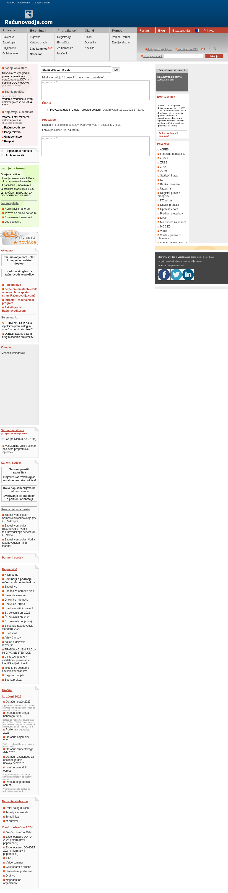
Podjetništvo (11, 132)
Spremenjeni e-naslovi (17, 217)
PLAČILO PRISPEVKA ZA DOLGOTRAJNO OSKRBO (16, 194)
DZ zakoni (165, 200)
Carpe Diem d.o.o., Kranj (18, 439)
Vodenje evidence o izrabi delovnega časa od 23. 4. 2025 (17, 102)
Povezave (9, 37)
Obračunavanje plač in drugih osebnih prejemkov (17, 335)
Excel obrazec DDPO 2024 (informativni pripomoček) (17, 840)
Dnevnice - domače (15, 599)
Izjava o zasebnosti (183, 261)
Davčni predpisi (168, 204)
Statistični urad (168, 175)
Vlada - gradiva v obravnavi (169, 237)
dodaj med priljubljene (158, 49)
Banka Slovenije (169, 184)
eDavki (163, 158)
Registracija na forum (16, 208)
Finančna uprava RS (171, 153)
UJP (161, 180)
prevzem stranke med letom (19, 188)
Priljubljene (9, 48)
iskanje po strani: (152, 56)
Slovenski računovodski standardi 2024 (17, 627)
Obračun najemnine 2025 (16, 738)
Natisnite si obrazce (15, 801)
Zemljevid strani (121, 42)
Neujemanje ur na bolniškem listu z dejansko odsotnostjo (17, 179)
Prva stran (10, 30)
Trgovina (35, 37)
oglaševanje (24, 2)
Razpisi (8, 141)
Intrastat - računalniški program (18, 301)
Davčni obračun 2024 (17, 832)
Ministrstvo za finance (172, 222)
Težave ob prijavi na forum (19, 213)
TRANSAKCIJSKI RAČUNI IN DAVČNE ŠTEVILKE (19, 651)
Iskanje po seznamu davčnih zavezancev (15, 669)
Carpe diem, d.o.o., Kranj (202, 257)
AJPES (8, 858)
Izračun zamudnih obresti (15, 769)
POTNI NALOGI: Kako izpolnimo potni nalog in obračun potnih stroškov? (17, 326)
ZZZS (162, 171)
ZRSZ (162, 162)
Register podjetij (13, 675)
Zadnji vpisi (9, 42)
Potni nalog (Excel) (16, 808)
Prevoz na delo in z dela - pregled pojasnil (75, 109)
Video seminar (13, 862)
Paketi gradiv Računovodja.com (14, 309)
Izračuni (62, 53)
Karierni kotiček (11, 462)
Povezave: (164, 144)
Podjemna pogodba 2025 (16, 731)
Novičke (89, 48)
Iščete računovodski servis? (171, 70)
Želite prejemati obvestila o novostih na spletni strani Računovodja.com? (19, 292)
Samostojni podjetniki (17, 871)
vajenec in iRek (12, 174)
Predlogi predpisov (170, 213)
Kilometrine (10, 574)
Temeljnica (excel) (15, 812)
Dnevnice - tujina (13, 604)
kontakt (11, 2)
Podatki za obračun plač (18, 591)
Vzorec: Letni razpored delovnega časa (16, 118)
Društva (9, 875)
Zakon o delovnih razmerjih (14, 643)
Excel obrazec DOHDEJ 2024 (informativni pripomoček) (19, 851)
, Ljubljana (169, 78)
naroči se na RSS (187, 49)
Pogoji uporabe (165, 261)
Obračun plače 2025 (16, 701)
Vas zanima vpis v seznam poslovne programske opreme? (20, 449)
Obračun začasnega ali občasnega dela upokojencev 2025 (18, 760)
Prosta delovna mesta (15, 509)
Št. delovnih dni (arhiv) (17, 621)
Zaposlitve (9, 586)
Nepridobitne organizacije (12, 881)
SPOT (163, 217)
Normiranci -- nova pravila (17, 185)
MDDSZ (164, 226)
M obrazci (10, 821)
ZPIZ (162, 166)
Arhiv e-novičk (14, 155)
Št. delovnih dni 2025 (16, 612)
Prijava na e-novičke (18, 150)
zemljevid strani (41, 2)
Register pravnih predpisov (169, 194)
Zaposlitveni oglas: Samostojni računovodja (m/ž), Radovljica (19, 518)
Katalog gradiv (38, 42)
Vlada (162, 231)
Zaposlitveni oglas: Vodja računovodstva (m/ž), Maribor (18, 543)
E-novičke (63, 42)
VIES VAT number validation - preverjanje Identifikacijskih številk (16, 660)
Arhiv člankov (11, 637)
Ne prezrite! (9, 569)
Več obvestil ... (12, 221)
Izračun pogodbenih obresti (16, 783)
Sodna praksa (11, 679)
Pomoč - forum (121, 37)
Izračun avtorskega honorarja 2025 (16, 714)
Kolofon (198, 261)
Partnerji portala (12, 557)
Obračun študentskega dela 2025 (18, 751)
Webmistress (178, 266)
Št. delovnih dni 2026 (16, 617)
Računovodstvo (13, 127)
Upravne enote (168, 209)
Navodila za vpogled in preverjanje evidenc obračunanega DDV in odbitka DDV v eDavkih (16, 78)
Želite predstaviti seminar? (168, 134)
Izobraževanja (166, 96)
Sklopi (88, 37)
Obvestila (90, 42)
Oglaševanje (10, 53)
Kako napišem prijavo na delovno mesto (19, 490)
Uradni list (9, 633)
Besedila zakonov (14, 595)
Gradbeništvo (12, 136)
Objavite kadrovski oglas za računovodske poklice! (19, 479)
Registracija (64, 37)
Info (169, 266)
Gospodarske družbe (17, 867)
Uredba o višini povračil (17, 608)
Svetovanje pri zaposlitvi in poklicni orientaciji (19, 497)
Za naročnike (65, 48)
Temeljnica (11, 816)
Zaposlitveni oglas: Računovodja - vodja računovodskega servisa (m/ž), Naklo (19, 530)
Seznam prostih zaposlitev (19, 471)
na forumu (74, 130)
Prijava (205, 30)
